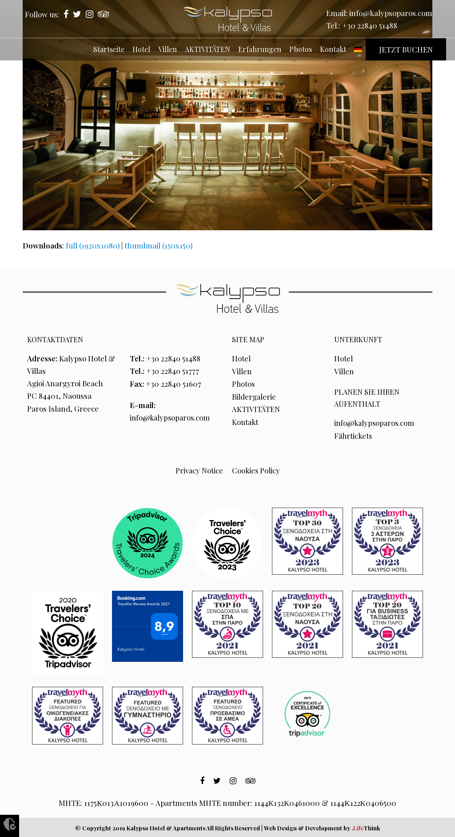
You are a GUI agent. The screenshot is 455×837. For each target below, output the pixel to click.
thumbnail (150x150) (158, 245)
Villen (242, 371)
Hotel (241, 358)
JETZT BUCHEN (406, 49)
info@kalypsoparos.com (390, 13)
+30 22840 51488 (369, 25)
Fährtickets (354, 435)
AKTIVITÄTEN (256, 408)
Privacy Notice (199, 469)
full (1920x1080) (93, 245)
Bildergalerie (254, 395)
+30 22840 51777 (173, 371)
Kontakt (245, 421)
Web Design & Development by (322, 826)
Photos (243, 383)
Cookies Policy (255, 469)
